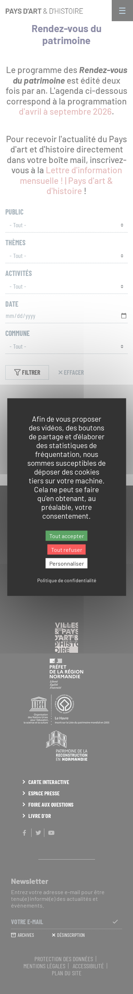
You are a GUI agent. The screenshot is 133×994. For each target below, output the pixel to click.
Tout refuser (66, 549)
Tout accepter (66, 535)
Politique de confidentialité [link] (66, 580)
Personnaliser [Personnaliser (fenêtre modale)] (66, 563)
